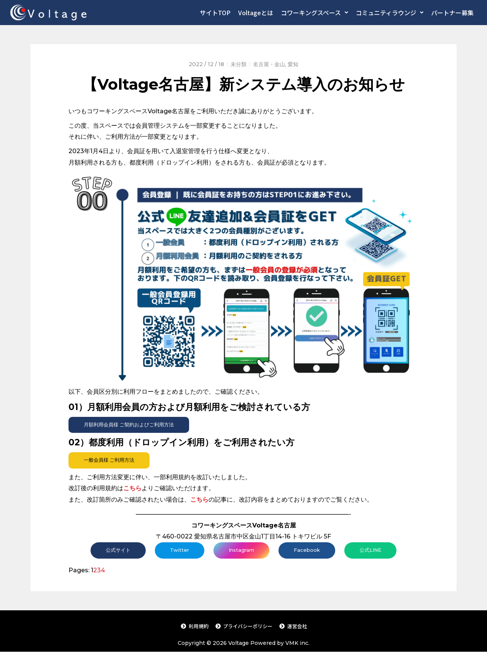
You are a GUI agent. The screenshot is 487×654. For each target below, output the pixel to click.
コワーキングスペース (314, 12)
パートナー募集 (452, 12)
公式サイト (114, 551)
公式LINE (373, 551)
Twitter (177, 551)
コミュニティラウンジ (389, 12)
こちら (199, 500)
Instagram (241, 551)
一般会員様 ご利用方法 (111, 461)
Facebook (308, 551)
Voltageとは (255, 12)
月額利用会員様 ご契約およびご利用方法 (132, 425)
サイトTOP (215, 12)
